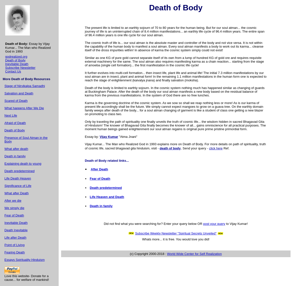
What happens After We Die (24, 108)
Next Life (10, 115)
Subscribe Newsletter (20, 68)
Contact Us (13, 71)
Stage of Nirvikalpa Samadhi (24, 86)
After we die (12, 200)
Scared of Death (16, 101)
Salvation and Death (18, 93)
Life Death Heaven (17, 178)
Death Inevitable (16, 230)
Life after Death (15, 237)
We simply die (14, 208)
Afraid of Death (15, 123)
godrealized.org (16, 56)
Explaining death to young (22, 163)
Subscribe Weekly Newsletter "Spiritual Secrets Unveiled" (176, 233)
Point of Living (14, 245)
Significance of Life (17, 186)
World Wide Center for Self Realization (194, 254)
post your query (214, 224)
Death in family (15, 156)
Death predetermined (19, 171)
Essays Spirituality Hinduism (24, 260)
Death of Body (15, 60)
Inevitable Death (16, 64)
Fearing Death (14, 252)
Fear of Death (14, 215)
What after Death (16, 193)
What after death (16, 149)
